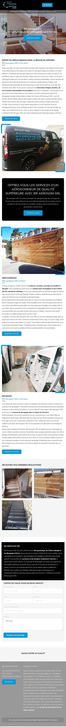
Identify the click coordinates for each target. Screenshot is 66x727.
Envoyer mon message (15, 635)
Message (6, 617)
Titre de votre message (11, 607)
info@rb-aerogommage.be (11, 676)
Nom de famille (8, 587)
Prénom (35, 587)
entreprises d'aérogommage (31, 720)
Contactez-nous (33, 38)
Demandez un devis (12, 333)
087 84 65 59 (47, 5)
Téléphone (36, 597)
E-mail (5, 597)
